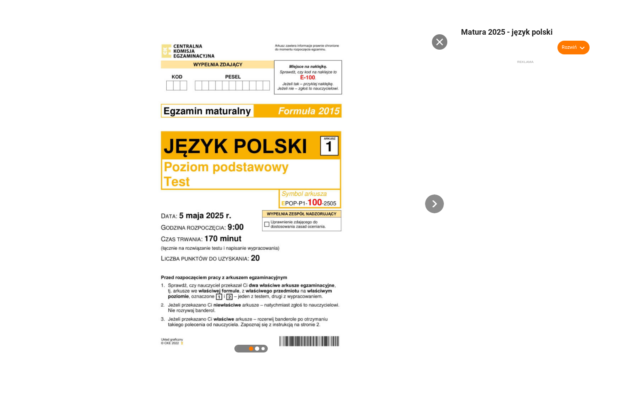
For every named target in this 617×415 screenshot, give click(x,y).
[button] (434, 203)
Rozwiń (569, 47)
